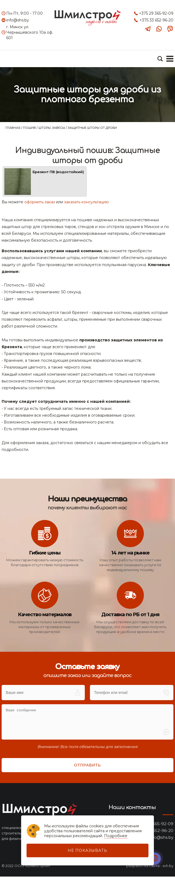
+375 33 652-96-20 (156, 20)
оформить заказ (39, 204)
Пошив (30, 128)
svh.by (168, 868)
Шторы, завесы (52, 128)
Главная (13, 128)
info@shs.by (17, 20)
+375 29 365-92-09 (156, 13)
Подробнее (115, 835)
